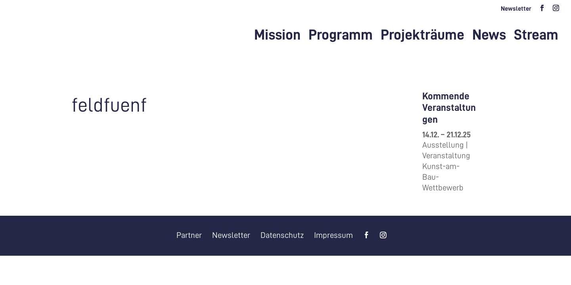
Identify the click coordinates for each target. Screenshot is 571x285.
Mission (277, 36)
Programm (340, 36)
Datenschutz (282, 235)
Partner (189, 235)
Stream (536, 36)
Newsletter (516, 9)
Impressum (333, 235)
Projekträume (422, 36)
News (489, 36)
